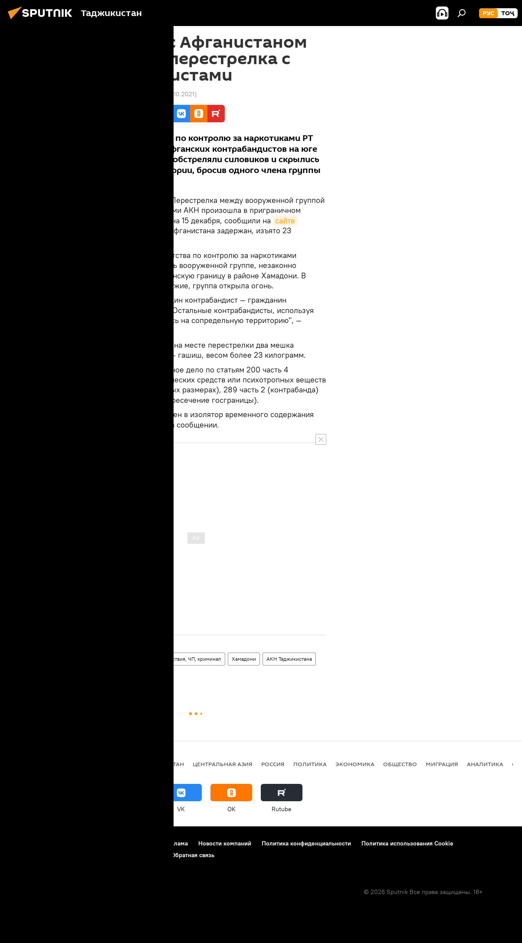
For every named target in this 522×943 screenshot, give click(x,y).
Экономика (354, 764)
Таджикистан (85, 659)
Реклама (176, 843)
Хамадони (244, 659)
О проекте (23, 843)
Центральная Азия (223, 764)
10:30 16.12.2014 (88, 94)
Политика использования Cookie (407, 843)
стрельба (81, 675)
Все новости (125, 659)
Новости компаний (224, 843)
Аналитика (485, 764)
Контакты (62, 843)
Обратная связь (192, 855)
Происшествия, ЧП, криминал (186, 659)
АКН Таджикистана (289, 659)
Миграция (442, 764)
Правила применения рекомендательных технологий (85, 855)
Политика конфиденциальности (306, 843)
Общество (400, 764)
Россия (273, 764)
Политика (310, 764)
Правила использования (119, 843)
